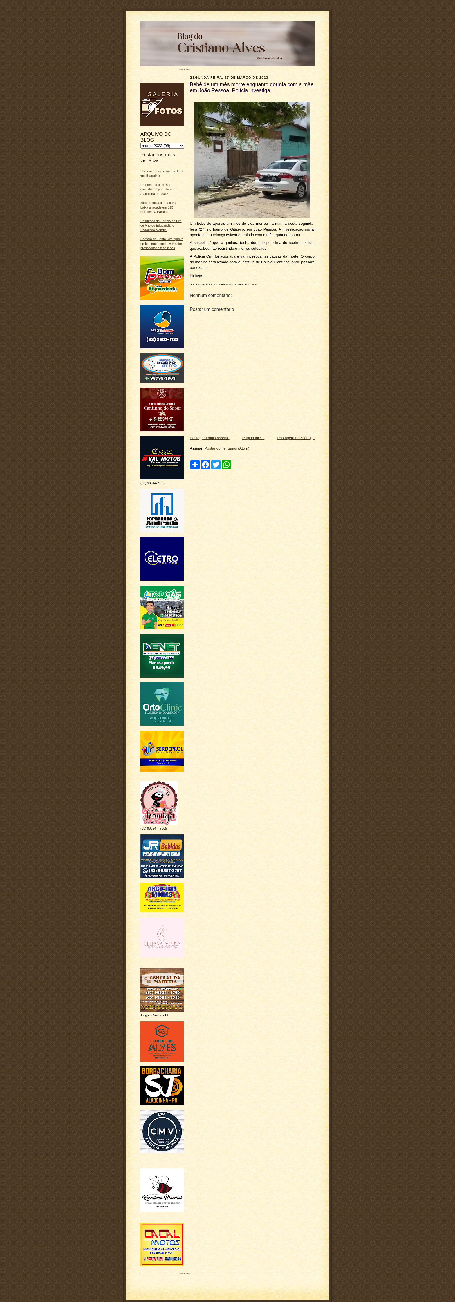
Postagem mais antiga (296, 438)
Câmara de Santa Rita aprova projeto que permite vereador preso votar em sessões (161, 243)
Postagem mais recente (210, 438)
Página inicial (253, 438)
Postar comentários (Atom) (227, 448)
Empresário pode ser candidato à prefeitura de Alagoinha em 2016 (158, 189)
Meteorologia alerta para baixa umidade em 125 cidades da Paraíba (158, 207)
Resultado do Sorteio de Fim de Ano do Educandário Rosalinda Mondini (161, 225)
